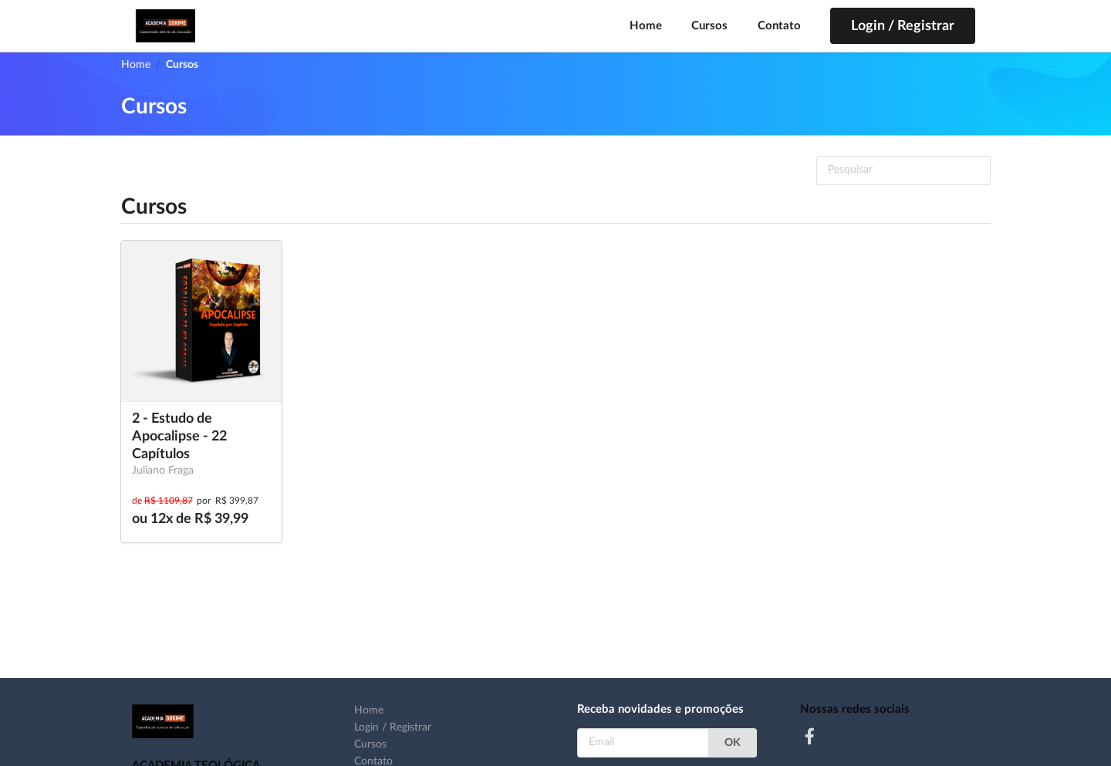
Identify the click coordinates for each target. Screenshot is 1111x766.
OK (732, 742)
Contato (779, 26)
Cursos (709, 26)
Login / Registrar (392, 727)
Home (646, 26)
